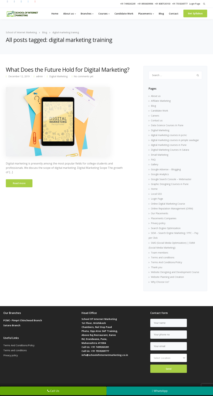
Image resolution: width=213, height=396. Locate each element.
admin (39, 76)
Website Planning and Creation (167, 276)
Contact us (157, 120)
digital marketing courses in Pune (169, 144)
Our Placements (159, 213)
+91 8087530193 (162, 3)
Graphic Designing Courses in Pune (170, 184)
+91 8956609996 (145, 3)
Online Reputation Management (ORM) (172, 208)
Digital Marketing (58, 76)
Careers (155, 115)
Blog (161, 13)
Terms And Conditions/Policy (166, 262)
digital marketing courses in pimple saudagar (175, 140)
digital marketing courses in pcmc (169, 135)
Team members (159, 252)
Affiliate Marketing (161, 100)
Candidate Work (123, 13)
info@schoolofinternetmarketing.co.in (105, 355)
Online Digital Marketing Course (168, 203)
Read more (19, 183)
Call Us (53, 391)
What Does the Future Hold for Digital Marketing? (67, 69)
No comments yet (83, 76)
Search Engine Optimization (166, 228)
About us (68, 13)
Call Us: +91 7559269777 (95, 351)
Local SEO (156, 193)
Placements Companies (163, 218)
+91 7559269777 (180, 3)
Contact (173, 13)
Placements (145, 13)
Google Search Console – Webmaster (171, 179)
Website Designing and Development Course (175, 272)
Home (54, 13)
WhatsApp (159, 391)
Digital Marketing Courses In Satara (170, 149)
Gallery (154, 164)
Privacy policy (158, 223)
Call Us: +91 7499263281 (95, 347)
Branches (86, 13)
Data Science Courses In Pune (167, 125)
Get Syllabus (195, 13)
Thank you (156, 267)
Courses (102, 13)
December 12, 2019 (19, 76)
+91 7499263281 (128, 3)
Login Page (194, 3)
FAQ (153, 159)
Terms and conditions (162, 257)
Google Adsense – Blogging (166, 169)
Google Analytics (160, 174)
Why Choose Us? (160, 281)
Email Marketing (159, 154)
